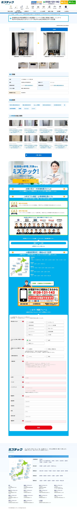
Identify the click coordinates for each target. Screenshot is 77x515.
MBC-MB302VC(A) (27, 104)
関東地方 (35, 470)
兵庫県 (45, 480)
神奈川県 (41, 470)
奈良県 (57, 480)
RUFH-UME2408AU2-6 (59, 85)
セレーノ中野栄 (37, 104)
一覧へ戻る (34, 155)
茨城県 (58, 470)
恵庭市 (66, 460)
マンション (26, 108)
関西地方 (35, 480)
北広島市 (62, 460)
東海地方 (35, 475)
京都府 (53, 480)
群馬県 (66, 470)
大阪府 (40, 480)
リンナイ (33, 108)
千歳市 (40, 462)
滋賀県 (49, 480)
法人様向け (67, 12)
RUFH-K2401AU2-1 (29, 85)
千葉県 (50, 470)
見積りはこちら (25, 180)
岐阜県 (49, 475)
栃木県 (62, 470)
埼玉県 (54, 470)
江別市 (50, 462)
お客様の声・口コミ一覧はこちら (38, 246)
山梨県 (57, 475)
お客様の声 (26, 11)
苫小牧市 (45, 462)
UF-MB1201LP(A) (57, 104)
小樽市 (52, 460)
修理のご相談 (50, 11)
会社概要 (58, 11)
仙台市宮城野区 (13, 108)
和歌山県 (62, 480)
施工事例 (18, 11)
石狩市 (57, 460)
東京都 (46, 470)
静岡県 (40, 475)
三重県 (53, 475)
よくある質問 (42, 11)
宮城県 (20, 108)
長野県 (61, 475)
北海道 (40, 459)
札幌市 (46, 460)
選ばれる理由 (10, 11)
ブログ (34, 11)
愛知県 (45, 475)
